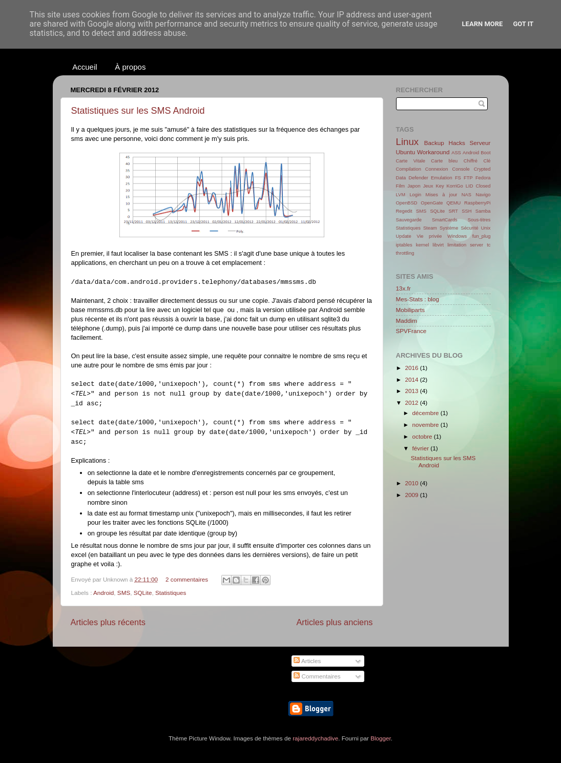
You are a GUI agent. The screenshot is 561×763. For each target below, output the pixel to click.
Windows (457, 236)
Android (103, 592)
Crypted (482, 169)
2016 (412, 367)
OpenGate (432, 202)
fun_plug (481, 236)
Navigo (482, 194)
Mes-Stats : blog (417, 299)
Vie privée (429, 236)
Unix (486, 228)
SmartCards (445, 219)
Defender (418, 177)
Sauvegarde (409, 219)
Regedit (404, 211)
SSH (466, 211)
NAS (466, 194)
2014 (412, 379)
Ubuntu (405, 152)
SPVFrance (411, 330)
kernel (422, 245)
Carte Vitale (410, 160)
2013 (412, 390)
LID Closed (478, 186)
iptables (404, 245)
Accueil (84, 67)
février (421, 448)
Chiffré (470, 160)
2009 (412, 494)
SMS (123, 592)
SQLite (143, 592)
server (476, 245)
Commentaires (317, 676)
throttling (405, 253)
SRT (453, 211)
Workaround (433, 152)
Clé (486, 160)
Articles (307, 660)
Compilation (408, 169)
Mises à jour (442, 194)
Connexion (436, 169)
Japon (413, 186)
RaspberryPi (477, 202)
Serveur (480, 142)
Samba (483, 211)
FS (458, 177)
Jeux (428, 186)
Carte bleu (444, 160)
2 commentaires (186, 579)
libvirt (438, 245)
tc (488, 245)
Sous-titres (479, 219)
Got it (523, 24)
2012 (412, 402)
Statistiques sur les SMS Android (138, 111)
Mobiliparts (410, 309)
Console (461, 169)
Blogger (380, 738)
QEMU (453, 202)
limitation (456, 245)
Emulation (441, 177)
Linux (407, 141)
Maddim (407, 320)
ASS (456, 152)
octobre (423, 436)
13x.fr (403, 288)
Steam (430, 228)
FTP (468, 177)
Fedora (483, 177)
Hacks (456, 142)
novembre (426, 424)
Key (439, 186)
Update (403, 236)
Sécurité (469, 228)
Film (400, 186)
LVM (401, 194)
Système (449, 228)
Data (401, 177)
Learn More (482, 24)
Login (415, 194)
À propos (130, 67)
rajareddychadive (315, 738)
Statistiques (170, 592)
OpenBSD (407, 202)
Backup (434, 142)
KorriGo (455, 186)
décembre (426, 412)
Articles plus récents (108, 622)
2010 (412, 483)
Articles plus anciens (334, 622)
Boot (485, 152)
